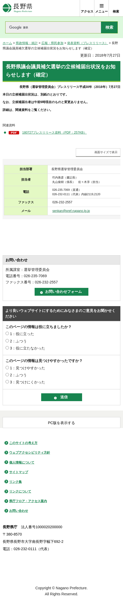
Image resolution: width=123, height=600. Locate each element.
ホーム (7, 43)
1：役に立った (22, 334)
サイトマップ (18, 472)
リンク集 (15, 482)
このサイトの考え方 (23, 443)
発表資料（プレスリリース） (87, 43)
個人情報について (21, 462)
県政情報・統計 (27, 43)
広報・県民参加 (52, 43)
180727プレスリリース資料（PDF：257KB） (54, 132)
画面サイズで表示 (105, 152)
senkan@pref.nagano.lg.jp (71, 211)
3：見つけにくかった (27, 382)
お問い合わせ (18, 511)
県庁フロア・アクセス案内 (28, 501)
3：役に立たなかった (27, 348)
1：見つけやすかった (27, 368)
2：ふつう (18, 341)
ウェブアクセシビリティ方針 (29, 452)
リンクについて (20, 491)
